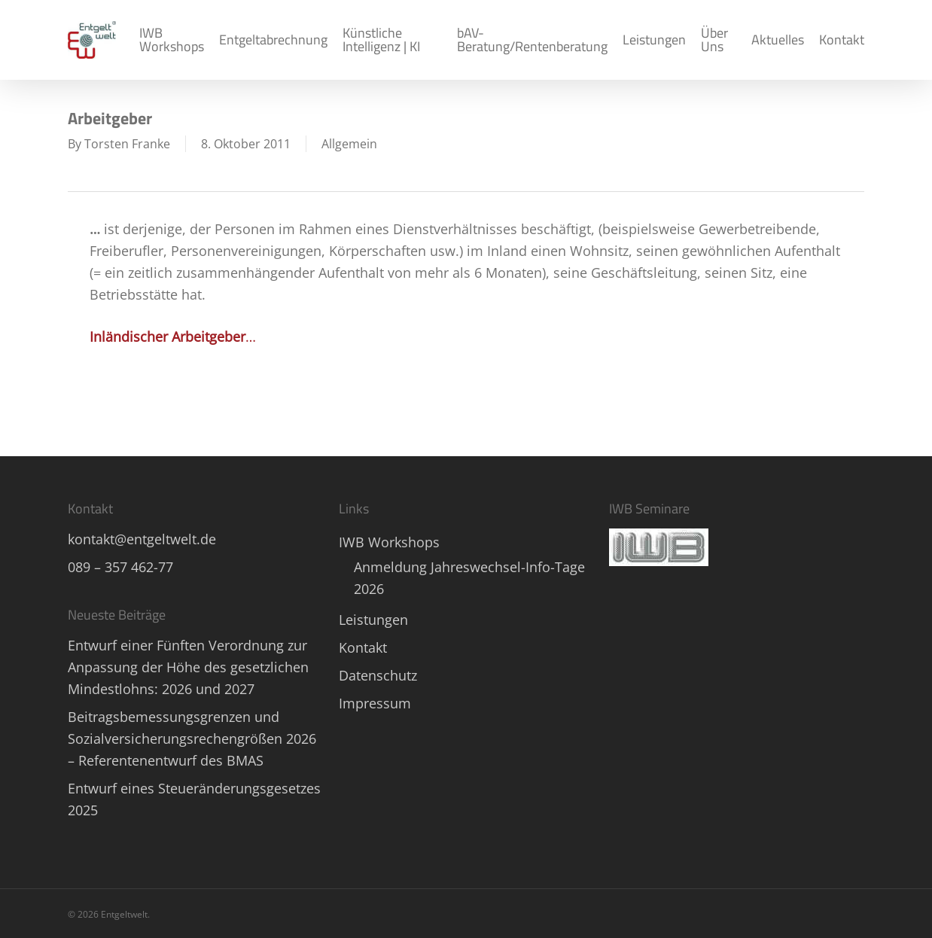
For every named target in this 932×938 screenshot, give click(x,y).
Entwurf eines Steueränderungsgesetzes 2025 (194, 799)
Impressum (375, 703)
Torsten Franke (127, 144)
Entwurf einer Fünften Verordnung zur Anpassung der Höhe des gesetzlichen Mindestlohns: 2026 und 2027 (188, 667)
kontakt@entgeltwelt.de (142, 539)
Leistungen (373, 620)
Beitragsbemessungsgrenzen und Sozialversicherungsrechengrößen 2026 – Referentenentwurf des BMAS (192, 738)
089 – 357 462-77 (120, 567)
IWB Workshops (389, 542)
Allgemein (349, 144)
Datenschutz (378, 675)
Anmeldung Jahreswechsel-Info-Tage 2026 (469, 578)
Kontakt (363, 647)
